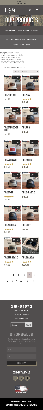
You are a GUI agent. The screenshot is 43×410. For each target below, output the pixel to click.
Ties (12, 39)
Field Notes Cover (32, 39)
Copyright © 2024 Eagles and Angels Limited (21, 405)
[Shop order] (26, 71)
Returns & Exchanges (22, 314)
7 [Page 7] (12, 281)
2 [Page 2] (18, 275)
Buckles (16, 45)
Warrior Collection (23, 30)
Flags (22, 45)
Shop (2, 52)
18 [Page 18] (33, 281)
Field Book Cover (20, 39)
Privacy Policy (27, 402)
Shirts (28, 45)
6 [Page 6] (7, 281)
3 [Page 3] (24, 275)
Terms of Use (15, 402)
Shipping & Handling (21, 310)
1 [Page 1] (13, 275)
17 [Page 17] (27, 281)
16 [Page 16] (21, 281)
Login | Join (21, 1)
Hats (7, 39)
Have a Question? (21, 318)
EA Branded (34, 30)
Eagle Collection (10, 30)
